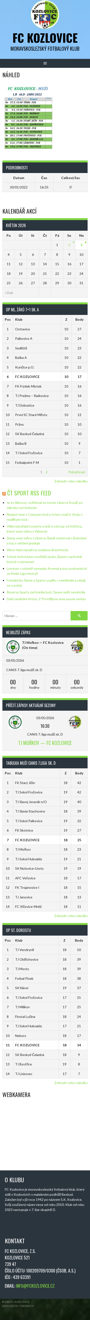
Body (79, 319)
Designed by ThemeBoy (18, 1305)
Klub (18, 319)
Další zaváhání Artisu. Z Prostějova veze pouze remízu (46, 599)
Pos (8, 319)
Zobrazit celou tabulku (71, 481)
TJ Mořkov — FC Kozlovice (43, 642)
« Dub (9, 293)
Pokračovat (76, 472)
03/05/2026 (45, 718)
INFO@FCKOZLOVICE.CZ (35, 1286)
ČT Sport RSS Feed (29, 492)
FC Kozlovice (45, 37)
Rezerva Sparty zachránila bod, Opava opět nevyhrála (46, 592)
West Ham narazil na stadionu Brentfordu (37, 550)
